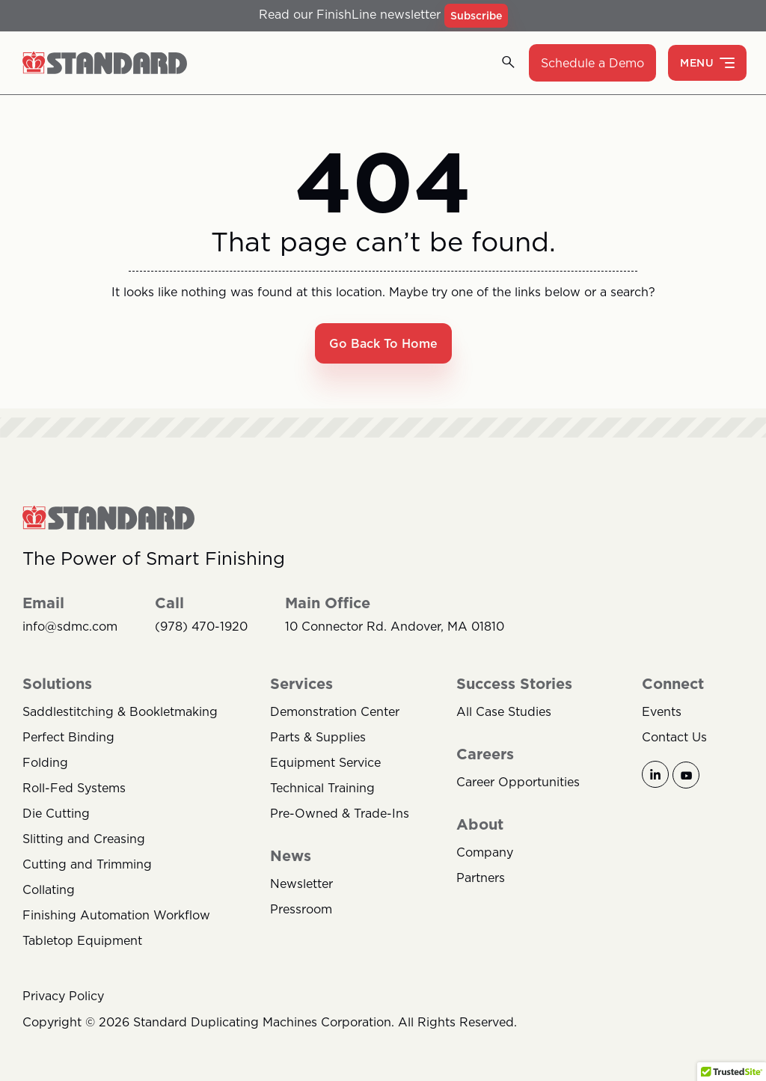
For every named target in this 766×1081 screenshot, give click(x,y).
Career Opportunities (518, 782)
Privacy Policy (63, 995)
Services (301, 683)
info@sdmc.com (69, 626)
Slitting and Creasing (83, 838)
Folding (45, 762)
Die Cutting (56, 813)
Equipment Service (325, 762)
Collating (48, 889)
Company (484, 852)
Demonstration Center (334, 711)
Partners (480, 877)
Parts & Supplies (318, 737)
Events (661, 711)
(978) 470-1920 (201, 626)
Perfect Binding (68, 737)
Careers (485, 754)
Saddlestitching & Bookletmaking (120, 711)
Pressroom (301, 909)
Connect (673, 683)
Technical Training (322, 788)
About (479, 824)
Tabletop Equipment (82, 940)
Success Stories (514, 683)
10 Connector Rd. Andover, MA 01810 (394, 626)
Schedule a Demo (592, 63)
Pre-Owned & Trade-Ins (339, 813)
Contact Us (674, 737)
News (290, 855)
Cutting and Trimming (87, 864)
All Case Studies (503, 711)
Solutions (57, 683)
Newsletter (301, 883)
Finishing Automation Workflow (116, 915)
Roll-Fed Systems (74, 788)
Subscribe (476, 15)
